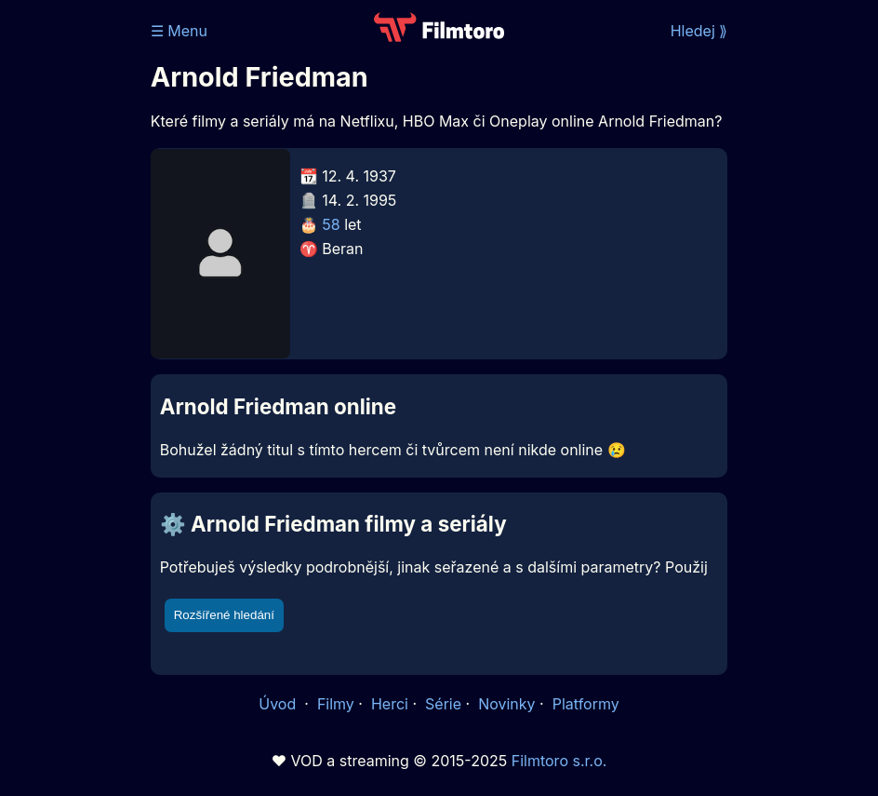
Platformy (585, 704)
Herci (389, 704)
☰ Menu (179, 30)
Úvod (279, 704)
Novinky (506, 704)
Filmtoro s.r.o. (559, 760)
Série (443, 704)
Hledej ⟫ (699, 30)
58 (330, 224)
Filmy (335, 704)
